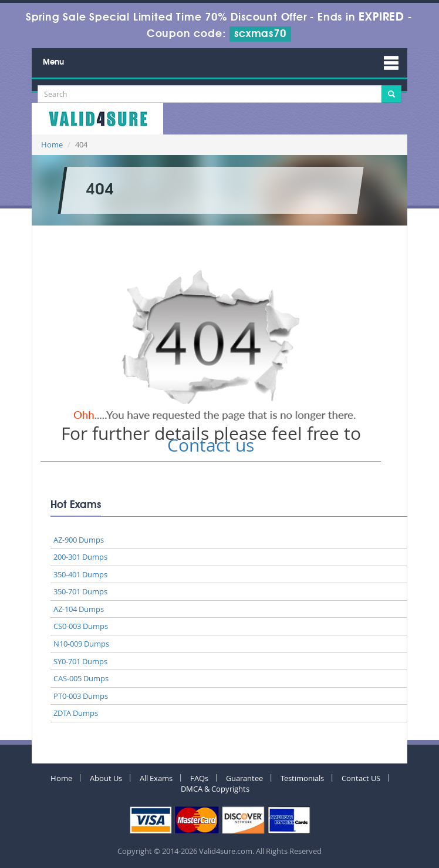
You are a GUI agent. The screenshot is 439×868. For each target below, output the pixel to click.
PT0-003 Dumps (80, 696)
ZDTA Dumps (75, 713)
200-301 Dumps (80, 556)
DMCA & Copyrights (215, 788)
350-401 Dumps (80, 574)
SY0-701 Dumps (80, 661)
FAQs (199, 778)
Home (52, 144)
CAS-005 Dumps (81, 678)
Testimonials (302, 778)
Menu (53, 62)
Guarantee (244, 778)
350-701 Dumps (80, 591)
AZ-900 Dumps (78, 539)
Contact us (210, 445)
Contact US (361, 778)
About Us (106, 778)
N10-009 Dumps (81, 643)
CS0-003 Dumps (80, 626)
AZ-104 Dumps (78, 609)
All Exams (156, 778)
